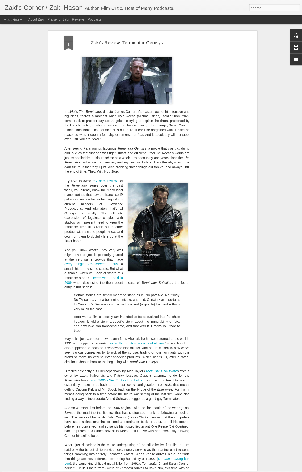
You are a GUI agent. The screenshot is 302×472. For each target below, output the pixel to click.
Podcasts (94, 19)
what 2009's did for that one (117, 330)
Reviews (78, 19)
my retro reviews (105, 131)
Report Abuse (194, 469)
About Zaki (36, 19)
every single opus (91, 214)
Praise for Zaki (58, 19)
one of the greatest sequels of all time (137, 293)
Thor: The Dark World (161, 321)
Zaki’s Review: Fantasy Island (128, 413)
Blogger (180, 469)
